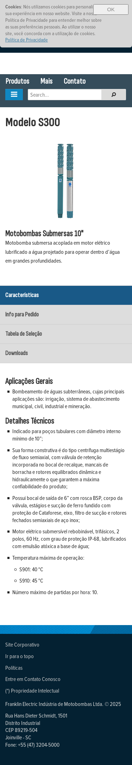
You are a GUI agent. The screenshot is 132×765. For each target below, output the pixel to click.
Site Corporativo (22, 644)
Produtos (17, 81)
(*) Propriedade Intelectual (32, 690)
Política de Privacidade (26, 39)
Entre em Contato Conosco (33, 679)
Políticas (14, 667)
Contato (75, 81)
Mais (46, 81)
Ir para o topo (19, 656)
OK (111, 9)
